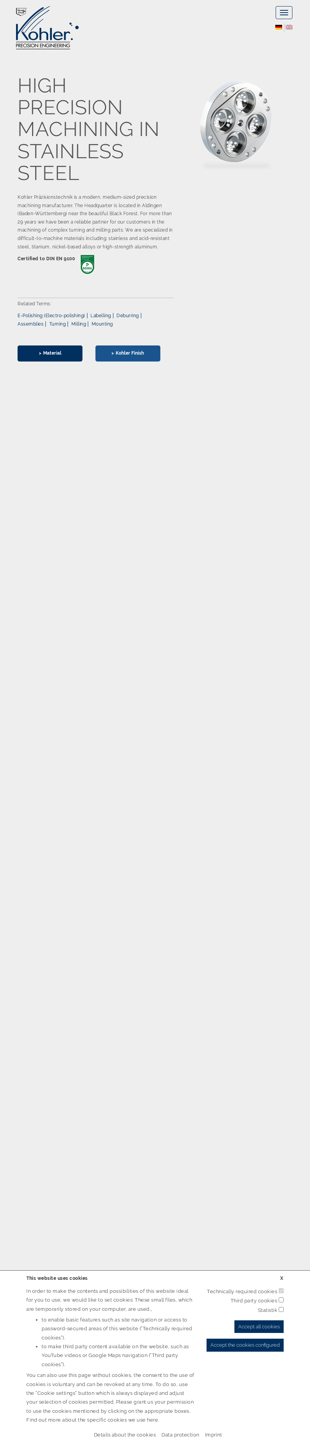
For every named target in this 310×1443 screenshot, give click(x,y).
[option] (155, 223)
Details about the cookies (125, 1435)
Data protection (180, 1435)
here (152, 1420)
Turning (57, 324)
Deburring (127, 315)
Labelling (100, 315)
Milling (78, 324)
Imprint (213, 1435)
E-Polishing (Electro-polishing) (51, 315)
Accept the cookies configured (245, 1345)
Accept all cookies (259, 1327)
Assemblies (31, 324)
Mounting (102, 324)
